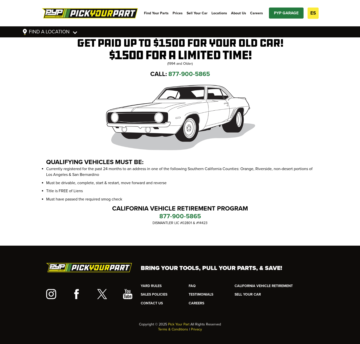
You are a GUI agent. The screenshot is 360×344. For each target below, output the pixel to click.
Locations (219, 13)
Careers (256, 13)
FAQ (192, 286)
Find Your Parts (156, 13)
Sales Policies (154, 294)
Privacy (196, 329)
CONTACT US (152, 303)
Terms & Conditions (173, 329)
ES (313, 13)
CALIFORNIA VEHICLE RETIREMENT (264, 286)
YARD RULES (151, 286)
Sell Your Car (197, 13)
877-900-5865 (189, 74)
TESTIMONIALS (201, 294)
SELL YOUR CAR (248, 294)
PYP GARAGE (286, 13)
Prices (178, 13)
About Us (238, 13)
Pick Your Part (178, 324)
